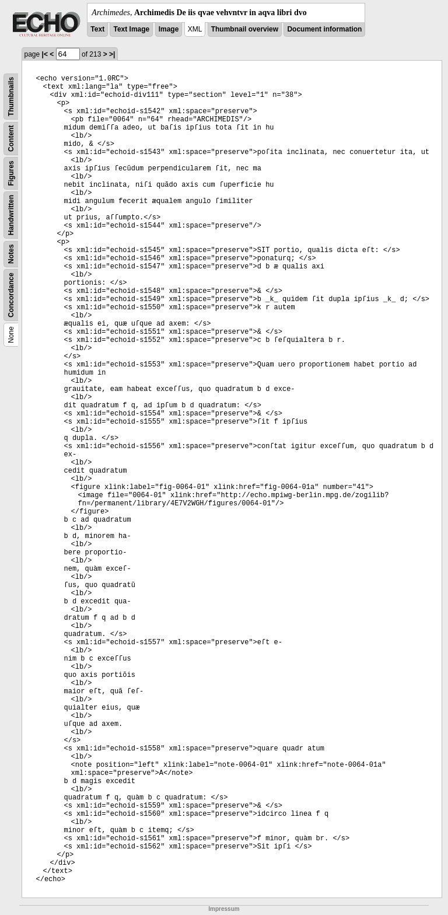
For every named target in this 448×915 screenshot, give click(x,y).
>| (112, 54)
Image (169, 29)
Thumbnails (11, 96)
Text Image (131, 29)
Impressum (223, 909)
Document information (324, 29)
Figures (11, 173)
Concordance (11, 295)
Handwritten (11, 215)
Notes (11, 254)
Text (97, 29)
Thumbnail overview (244, 29)
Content (11, 138)
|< (45, 54)
